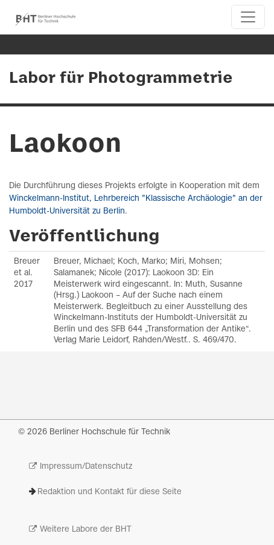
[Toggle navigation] (248, 17)
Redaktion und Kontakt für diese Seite (109, 492)
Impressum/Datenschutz (86, 467)
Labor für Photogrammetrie (121, 78)
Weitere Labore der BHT (86, 530)
